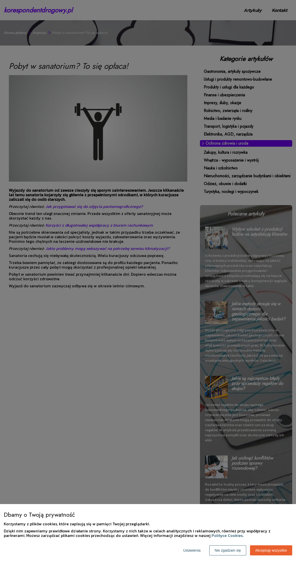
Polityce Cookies (227, 535)
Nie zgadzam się (228, 550)
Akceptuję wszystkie (271, 550)
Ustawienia (191, 550)
